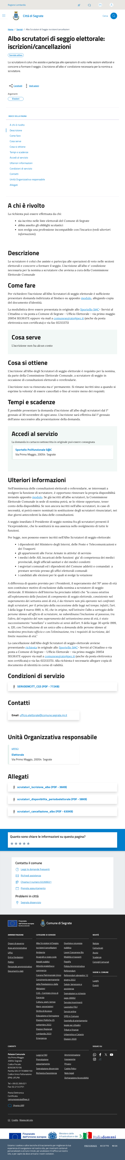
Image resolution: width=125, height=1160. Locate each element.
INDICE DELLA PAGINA (62, 116)
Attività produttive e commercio (45, 968)
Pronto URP (16, 1105)
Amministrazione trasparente (72, 1057)
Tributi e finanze (71, 1029)
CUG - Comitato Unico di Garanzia (47, 995)
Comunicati (98, 948)
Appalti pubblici (43, 961)
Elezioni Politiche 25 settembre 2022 (45, 1022)
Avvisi (95, 952)
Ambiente (40, 952)
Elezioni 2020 (70, 1039)
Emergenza (41, 1038)
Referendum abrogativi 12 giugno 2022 (76, 977)
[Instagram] (94, 1059)
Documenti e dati (15, 971)
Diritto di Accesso (44, 1011)
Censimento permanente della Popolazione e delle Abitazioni (47, 984)
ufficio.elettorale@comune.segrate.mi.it (43, 715)
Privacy (67, 1064)
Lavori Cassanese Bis (74, 952)
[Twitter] (106, 1055)
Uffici (15, 748)
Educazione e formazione (47, 1015)
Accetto (104, 1146)
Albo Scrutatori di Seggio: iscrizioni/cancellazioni (47, 945)
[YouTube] (111, 1055)
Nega (114, 1146)
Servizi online (70, 1011)
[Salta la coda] (79, 5)
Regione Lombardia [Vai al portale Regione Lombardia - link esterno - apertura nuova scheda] (17, 4)
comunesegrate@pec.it (69, 318)
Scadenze (97, 957)
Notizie (96, 943)
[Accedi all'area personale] (111, 5)
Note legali (69, 1073)
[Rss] (100, 1059)
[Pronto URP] (89, 5)
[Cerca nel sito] (113, 16)
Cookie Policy (70, 1068)
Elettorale (18, 755)
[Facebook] (100, 1055)
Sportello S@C (89, 309)
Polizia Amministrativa (74, 966)
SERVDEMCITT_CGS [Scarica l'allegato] (38, 686)
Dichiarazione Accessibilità (76, 1078)
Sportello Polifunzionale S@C (33, 450)
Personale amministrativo (20, 966)
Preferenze (90, 1146)
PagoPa (67, 961)
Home (10, 29)
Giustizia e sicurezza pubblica (73, 945)
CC (9, 1120)
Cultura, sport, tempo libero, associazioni (45, 1004)
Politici (11, 962)
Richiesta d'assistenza (46, 1073)
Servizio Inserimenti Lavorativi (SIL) (73, 1004)
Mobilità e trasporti (72, 957)
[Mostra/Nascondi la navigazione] (4, 15)
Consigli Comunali (101, 962)
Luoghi (96, 981)
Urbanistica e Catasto (74, 1034)
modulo (86, 298)
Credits (15, 1120)
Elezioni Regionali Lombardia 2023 (44, 1031)
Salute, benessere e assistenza (73, 986)
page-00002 (70, 998)
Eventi (96, 985)
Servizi (19, 29)
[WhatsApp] (94, 1055)
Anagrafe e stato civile (46, 957)
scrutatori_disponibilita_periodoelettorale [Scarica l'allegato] (52, 799)
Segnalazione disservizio (47, 1068)
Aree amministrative (17, 948)
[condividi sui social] (15, 85)
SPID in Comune (71, 1016)
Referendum (70, 970)
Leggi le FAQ (41, 1055)
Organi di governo (16, 943)
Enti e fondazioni (15, 957)
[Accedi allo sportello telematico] (100, 5)
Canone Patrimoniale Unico (48, 975)
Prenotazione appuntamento (43, 1062)
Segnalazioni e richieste (75, 993)
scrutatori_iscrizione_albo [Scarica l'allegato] (42, 787)
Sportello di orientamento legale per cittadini (75, 1023)
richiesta (31, 647)
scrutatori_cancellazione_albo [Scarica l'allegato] (45, 811)
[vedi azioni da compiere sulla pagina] (31, 85)
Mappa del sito (26, 1120)
